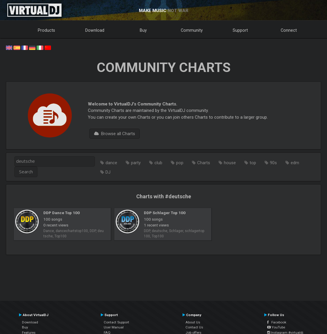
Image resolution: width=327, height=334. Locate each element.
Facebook (276, 322)
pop (179, 162)
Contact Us (194, 327)
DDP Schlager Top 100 (164, 212)
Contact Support (116, 322)
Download (94, 30)
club (158, 162)
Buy (143, 30)
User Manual (114, 327)
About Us (192, 322)
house (230, 162)
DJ (107, 172)
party (136, 162)
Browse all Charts (114, 133)
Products (46, 30)
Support (240, 30)
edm (295, 162)
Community (192, 30)
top (253, 162)
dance (111, 162)
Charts (203, 162)
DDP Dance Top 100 (61, 212)
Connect (289, 30)
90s (273, 162)
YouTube (276, 327)
